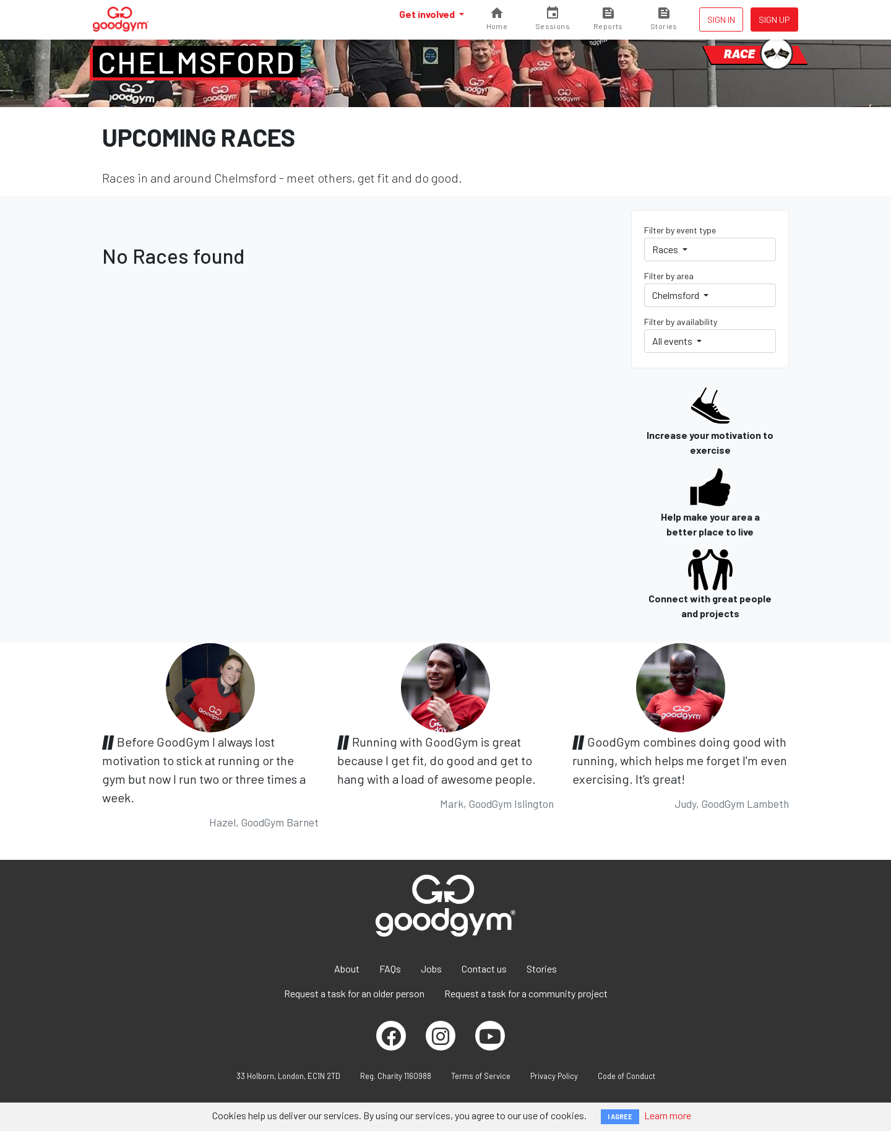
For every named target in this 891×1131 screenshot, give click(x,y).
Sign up (774, 19)
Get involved (428, 14)
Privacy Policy (554, 1076)
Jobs (431, 968)
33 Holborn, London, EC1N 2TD (288, 1076)
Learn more (667, 1115)
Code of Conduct (626, 1076)
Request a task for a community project (526, 993)
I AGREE (620, 1116)
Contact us (484, 968)
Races (666, 249)
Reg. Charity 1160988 (395, 1076)
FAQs (390, 968)
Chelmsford (197, 62)
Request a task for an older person (354, 993)
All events (673, 341)
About (346, 968)
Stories (542, 968)
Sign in (721, 19)
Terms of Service (480, 1076)
